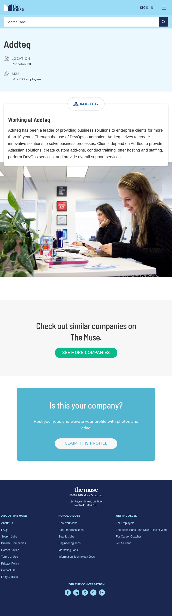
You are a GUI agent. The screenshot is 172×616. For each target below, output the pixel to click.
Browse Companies (13, 543)
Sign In (146, 8)
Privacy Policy (10, 563)
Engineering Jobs (69, 543)
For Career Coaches (129, 536)
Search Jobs (9, 536)
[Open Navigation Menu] (164, 7)
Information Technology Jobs (76, 556)
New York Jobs (67, 523)
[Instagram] (102, 592)
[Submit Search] (163, 22)
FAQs (4, 530)
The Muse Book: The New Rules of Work (141, 530)
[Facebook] (68, 592)
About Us (7, 523)
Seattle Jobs (66, 536)
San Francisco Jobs (70, 530)
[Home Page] (14, 8)
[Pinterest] (93, 592)
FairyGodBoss (10, 577)
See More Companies (86, 352)
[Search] (86, 22)
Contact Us (8, 570)
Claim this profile (86, 443)
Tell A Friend (123, 543)
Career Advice (10, 550)
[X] (85, 592)
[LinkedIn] (76, 592)
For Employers (125, 523)
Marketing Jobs (68, 550)
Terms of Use (9, 556)
